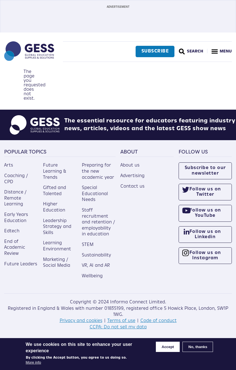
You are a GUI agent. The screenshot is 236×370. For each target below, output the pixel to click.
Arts (8, 165)
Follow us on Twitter (205, 192)
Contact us (132, 186)
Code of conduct (158, 321)
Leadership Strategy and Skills (57, 227)
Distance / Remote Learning (15, 198)
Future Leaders (20, 264)
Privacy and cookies (81, 321)
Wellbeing (92, 276)
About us (129, 165)
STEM (87, 245)
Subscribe (155, 51)
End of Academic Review (14, 248)
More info (33, 362)
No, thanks (197, 347)
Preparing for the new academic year (98, 171)
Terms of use (121, 321)
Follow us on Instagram (205, 255)
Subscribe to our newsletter (205, 170)
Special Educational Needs (95, 194)
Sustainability (96, 255)
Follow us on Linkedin (205, 234)
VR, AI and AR (96, 265)
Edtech (11, 231)
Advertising (132, 176)
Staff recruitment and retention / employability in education (98, 222)
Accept (168, 347)
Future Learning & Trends (54, 171)
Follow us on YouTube (205, 213)
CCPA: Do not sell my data (118, 327)
